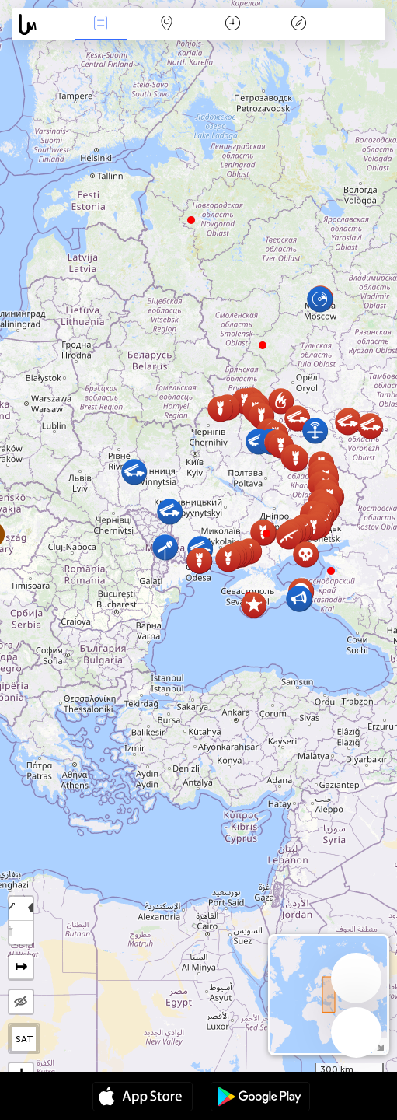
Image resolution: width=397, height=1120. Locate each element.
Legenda (298, 24)
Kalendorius (233, 24)
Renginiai (101, 24)
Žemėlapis (167, 24)
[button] (266, 533)
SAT (24, 1039)
